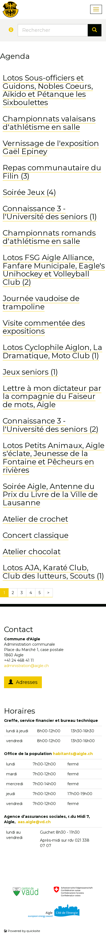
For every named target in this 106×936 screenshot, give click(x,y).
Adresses (23, 682)
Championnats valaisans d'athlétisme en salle (49, 123)
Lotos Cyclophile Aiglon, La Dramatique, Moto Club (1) (52, 351)
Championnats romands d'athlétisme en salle (49, 237)
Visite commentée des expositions (44, 327)
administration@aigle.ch (26, 665)
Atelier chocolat (32, 551)
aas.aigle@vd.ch (34, 821)
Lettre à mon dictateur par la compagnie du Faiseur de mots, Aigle (52, 396)
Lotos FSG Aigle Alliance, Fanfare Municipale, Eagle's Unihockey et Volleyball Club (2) (54, 270)
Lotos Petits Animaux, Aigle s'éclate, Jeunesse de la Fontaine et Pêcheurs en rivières (53, 458)
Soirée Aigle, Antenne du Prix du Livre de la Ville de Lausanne (50, 494)
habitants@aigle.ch (73, 753)
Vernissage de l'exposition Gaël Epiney (51, 147)
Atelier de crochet (35, 518)
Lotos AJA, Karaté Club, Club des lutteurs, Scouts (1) (53, 571)
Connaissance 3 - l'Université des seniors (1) (50, 212)
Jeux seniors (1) (30, 371)
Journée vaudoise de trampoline (41, 302)
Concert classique (35, 535)
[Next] (48, 592)
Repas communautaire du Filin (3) (52, 171)
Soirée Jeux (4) (29, 192)
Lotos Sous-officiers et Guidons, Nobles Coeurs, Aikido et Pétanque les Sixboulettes (48, 90)
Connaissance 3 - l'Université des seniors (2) (50, 425)
